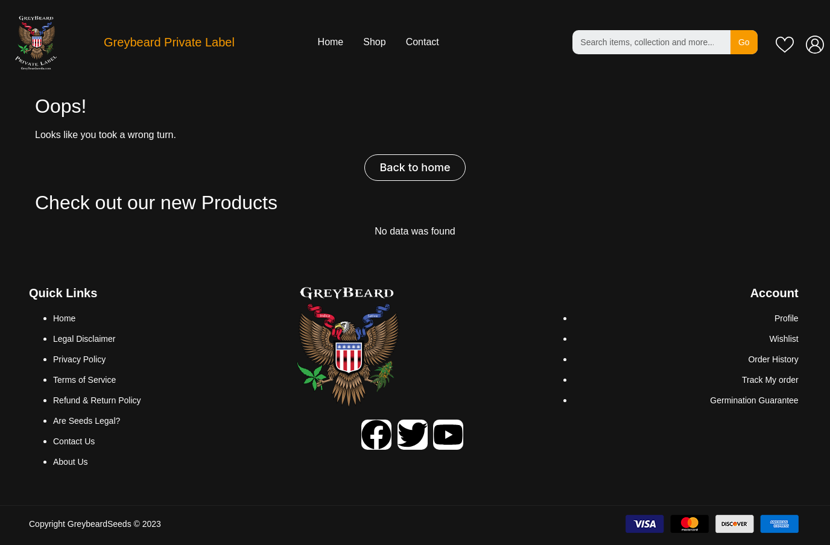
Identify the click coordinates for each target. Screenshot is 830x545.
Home (331, 42)
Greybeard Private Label (169, 42)
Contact (422, 42)
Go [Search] (744, 42)
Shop (374, 42)
